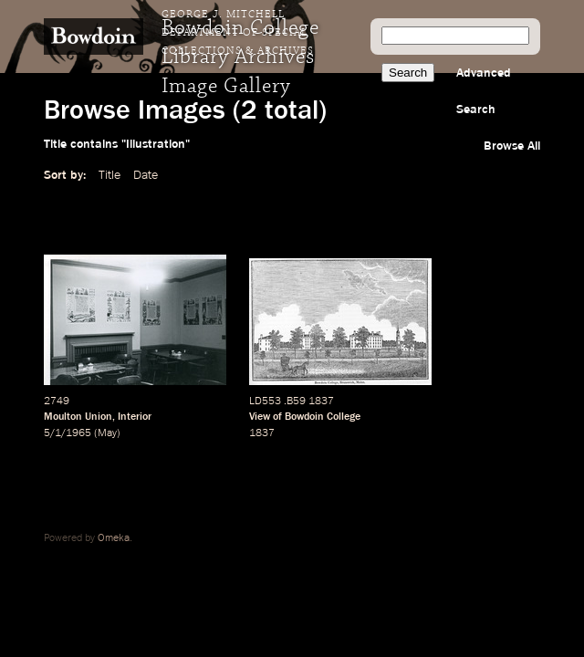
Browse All (512, 146)
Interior (134, 417)
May (107, 433)
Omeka (114, 538)
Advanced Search (483, 91)
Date (145, 175)
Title (109, 175)
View (259, 417)
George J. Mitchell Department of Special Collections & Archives (238, 32)
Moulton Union (78, 417)
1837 (262, 433)
